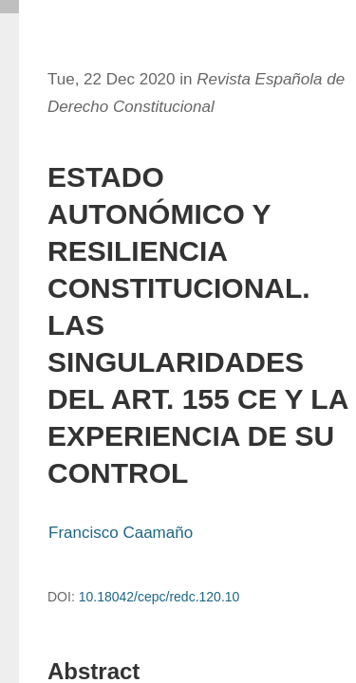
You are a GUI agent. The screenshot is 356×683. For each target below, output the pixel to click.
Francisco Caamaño (120, 533)
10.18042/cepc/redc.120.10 (159, 596)
